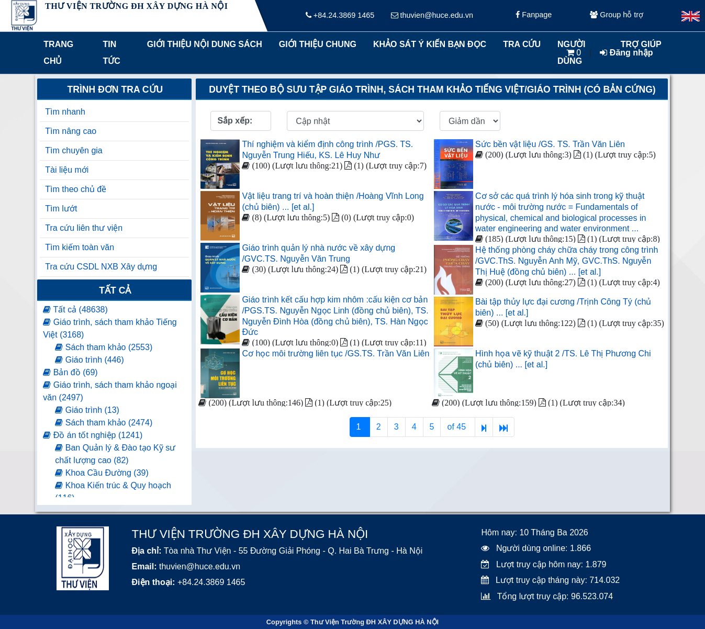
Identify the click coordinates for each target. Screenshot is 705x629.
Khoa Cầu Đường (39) (101, 472)
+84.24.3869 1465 (340, 16)
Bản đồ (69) (70, 372)
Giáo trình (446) (89, 359)
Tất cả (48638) (75, 309)
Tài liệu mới (66, 169)
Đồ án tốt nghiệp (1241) (92, 435)
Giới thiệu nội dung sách (202, 44)
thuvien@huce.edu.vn (432, 16)
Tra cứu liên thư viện (83, 227)
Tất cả (115, 290)
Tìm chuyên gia (73, 150)
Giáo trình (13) (87, 410)
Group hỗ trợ (616, 16)
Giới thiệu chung (317, 44)
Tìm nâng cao (70, 131)
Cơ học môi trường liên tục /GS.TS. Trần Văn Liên (335, 353)
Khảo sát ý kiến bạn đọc (427, 44)
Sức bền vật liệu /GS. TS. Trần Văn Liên (550, 144)
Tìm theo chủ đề (75, 189)
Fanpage (534, 16)
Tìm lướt (61, 208)
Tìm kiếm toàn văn (79, 247)
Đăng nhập (626, 52)
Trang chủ (58, 52)
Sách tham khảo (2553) (103, 347)
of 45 (457, 426)
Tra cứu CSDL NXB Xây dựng (101, 266)
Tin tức (111, 52)
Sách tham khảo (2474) (103, 422)
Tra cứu (522, 44)
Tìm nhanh (65, 111)
